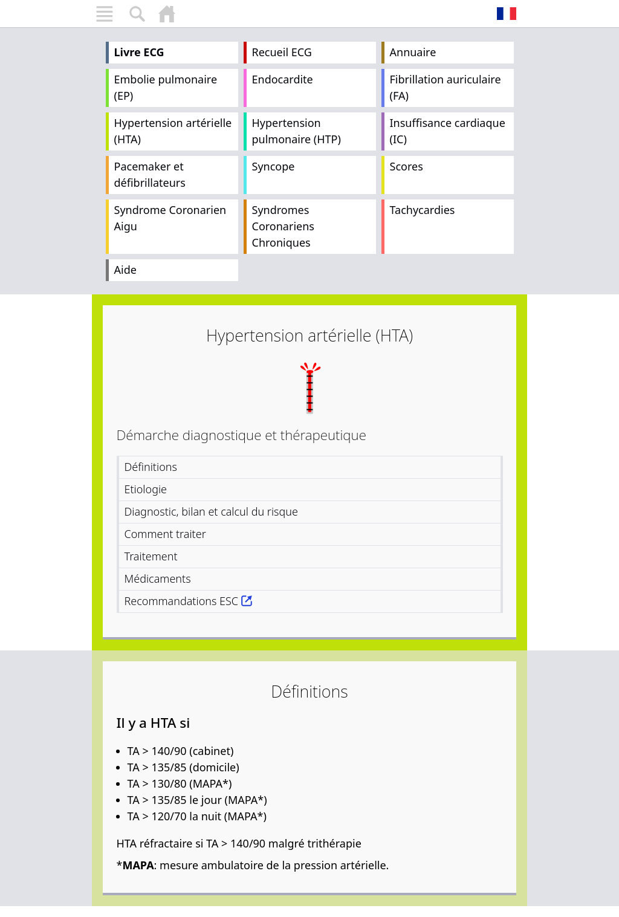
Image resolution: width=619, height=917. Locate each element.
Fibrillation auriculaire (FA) (445, 87)
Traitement (151, 556)
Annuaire (413, 52)
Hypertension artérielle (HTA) (173, 130)
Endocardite (282, 79)
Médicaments (158, 578)
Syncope (273, 166)
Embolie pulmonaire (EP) (166, 87)
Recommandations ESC (182, 601)
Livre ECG (139, 52)
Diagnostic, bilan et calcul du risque (211, 511)
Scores (406, 166)
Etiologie (146, 489)
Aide (125, 269)
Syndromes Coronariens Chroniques (283, 226)
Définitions (151, 466)
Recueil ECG (282, 52)
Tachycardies (422, 210)
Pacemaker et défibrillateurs (150, 174)
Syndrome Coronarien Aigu (170, 218)
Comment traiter (165, 534)
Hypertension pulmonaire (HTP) (296, 130)
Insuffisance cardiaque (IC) (447, 130)
